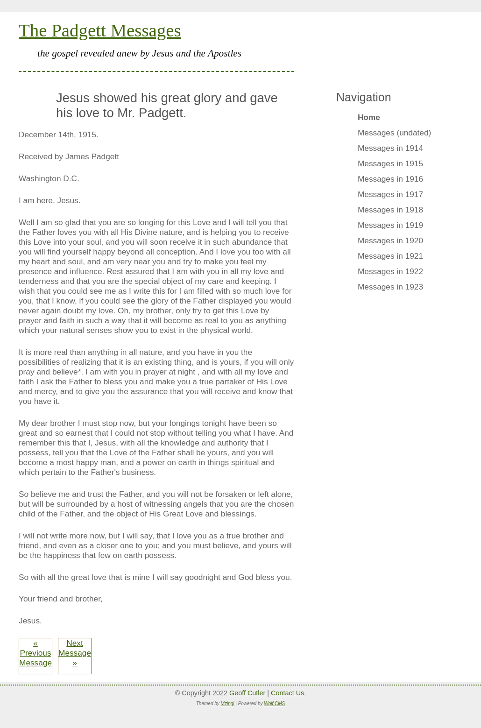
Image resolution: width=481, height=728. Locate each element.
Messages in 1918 (390, 209)
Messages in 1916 (390, 179)
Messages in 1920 (390, 240)
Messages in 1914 (390, 148)
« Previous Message (35, 652)
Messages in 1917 (390, 194)
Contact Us (287, 693)
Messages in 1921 (390, 256)
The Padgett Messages (100, 30)
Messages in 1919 (390, 225)
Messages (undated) (394, 132)
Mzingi (227, 703)
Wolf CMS (274, 703)
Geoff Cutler (247, 693)
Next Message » (74, 652)
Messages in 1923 (390, 286)
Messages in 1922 (390, 271)
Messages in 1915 (390, 163)
